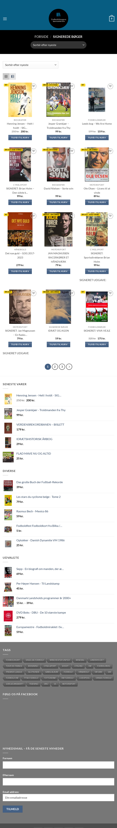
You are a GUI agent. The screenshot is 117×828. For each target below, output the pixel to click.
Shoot (65, 666)
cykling (79, 666)
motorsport (69, 684)
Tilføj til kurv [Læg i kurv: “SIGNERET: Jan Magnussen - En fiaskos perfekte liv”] (20, 344)
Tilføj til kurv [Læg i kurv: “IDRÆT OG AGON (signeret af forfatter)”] (58, 344)
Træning (33, 684)
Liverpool (85, 678)
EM (109, 672)
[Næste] (69, 367)
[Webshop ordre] (58, 45)
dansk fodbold (104, 678)
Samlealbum (51, 672)
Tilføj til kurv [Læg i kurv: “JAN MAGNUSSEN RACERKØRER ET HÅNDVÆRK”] (58, 271)
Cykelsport (50, 666)
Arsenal (80, 660)
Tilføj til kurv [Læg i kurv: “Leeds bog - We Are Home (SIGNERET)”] (97, 137)
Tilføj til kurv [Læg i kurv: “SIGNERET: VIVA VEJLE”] (97, 344)
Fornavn (7, 758)
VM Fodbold (68, 678)
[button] (5, 18)
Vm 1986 (98, 672)
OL (55, 684)
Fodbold (68, 672)
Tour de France (14, 666)
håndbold (84, 672)
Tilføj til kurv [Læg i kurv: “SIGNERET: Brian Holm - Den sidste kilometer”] (20, 202)
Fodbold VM (12, 678)
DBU (46, 684)
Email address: (58, 795)
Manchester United (60, 660)
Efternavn (8, 775)
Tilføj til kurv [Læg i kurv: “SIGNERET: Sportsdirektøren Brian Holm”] (97, 271)
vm (90, 666)
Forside (41, 37)
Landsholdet (97, 660)
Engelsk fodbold (35, 660)
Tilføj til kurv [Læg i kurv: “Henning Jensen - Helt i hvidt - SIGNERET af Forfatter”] (20, 137)
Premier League (14, 672)
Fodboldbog (103, 666)
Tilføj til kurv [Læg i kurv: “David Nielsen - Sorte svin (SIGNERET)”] (58, 202)
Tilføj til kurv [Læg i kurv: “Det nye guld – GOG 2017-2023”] (20, 271)
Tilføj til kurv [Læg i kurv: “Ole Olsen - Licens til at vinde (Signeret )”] (97, 202)
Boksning (33, 666)
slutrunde (33, 672)
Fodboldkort (13, 660)
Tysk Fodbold (31, 678)
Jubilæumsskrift (14, 684)
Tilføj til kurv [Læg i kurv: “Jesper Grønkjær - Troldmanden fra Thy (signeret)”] (58, 137)
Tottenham (49, 678)
